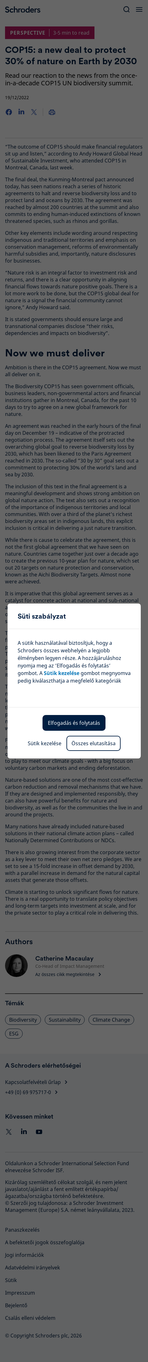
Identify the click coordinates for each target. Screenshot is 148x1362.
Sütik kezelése (44, 743)
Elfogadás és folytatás (74, 722)
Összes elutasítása (93, 743)
